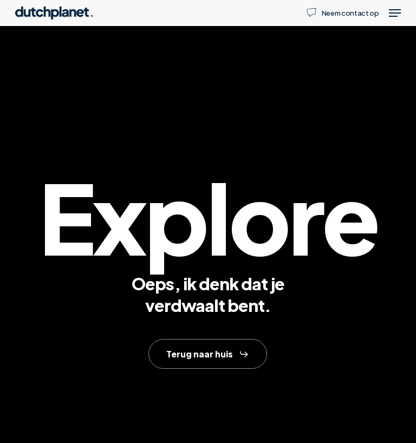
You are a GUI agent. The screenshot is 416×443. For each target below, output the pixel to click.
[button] (395, 13)
